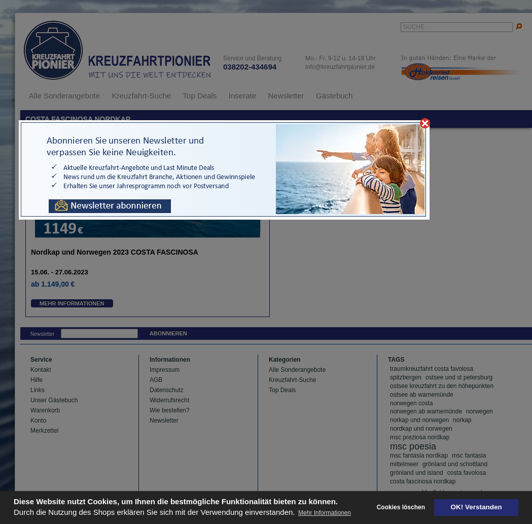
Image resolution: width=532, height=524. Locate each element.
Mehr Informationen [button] (324, 512)
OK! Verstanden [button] (476, 507)
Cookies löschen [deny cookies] (401, 507)
